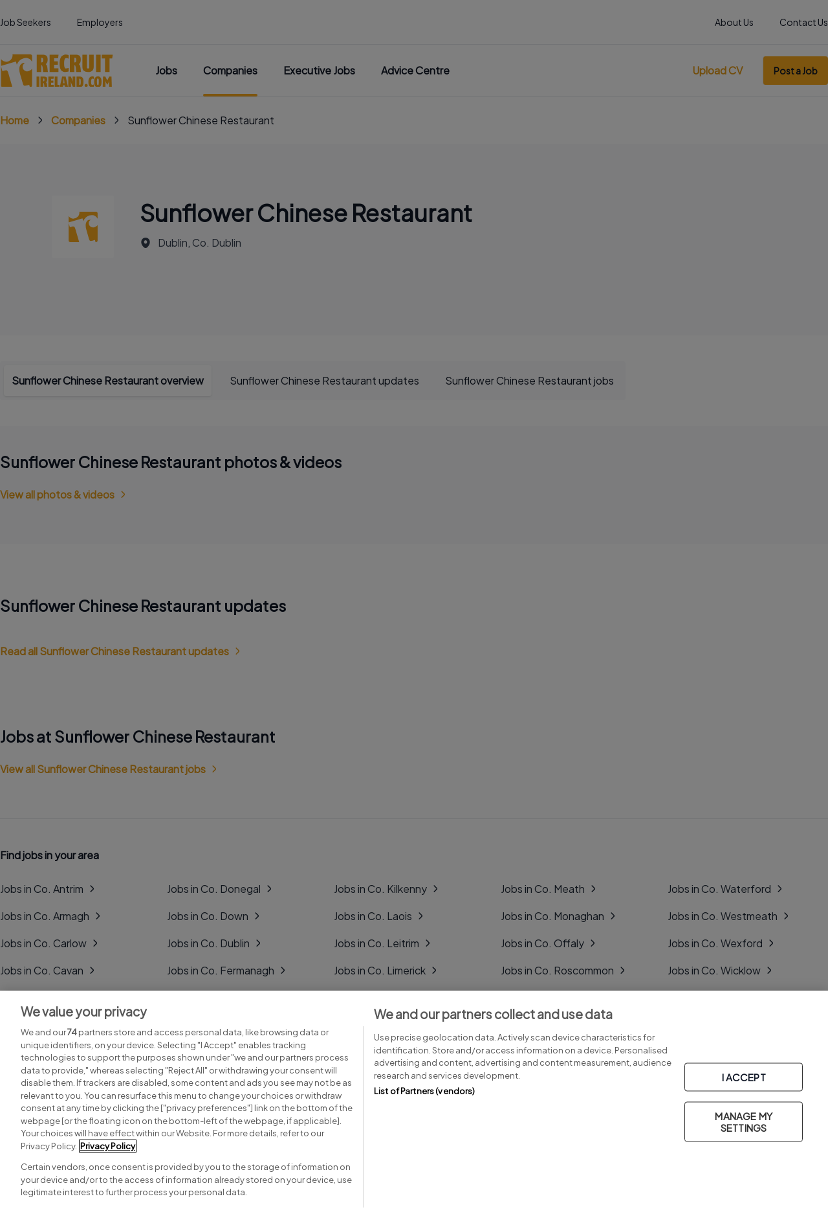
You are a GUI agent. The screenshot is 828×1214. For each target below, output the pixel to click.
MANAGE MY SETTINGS (743, 1121)
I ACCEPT (744, 1076)
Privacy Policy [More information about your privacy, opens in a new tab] (107, 1146)
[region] (414, 1102)
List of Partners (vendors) (424, 1091)
